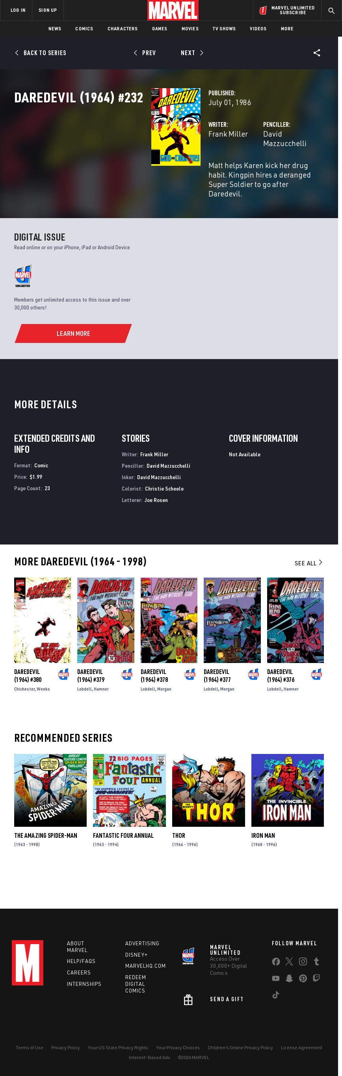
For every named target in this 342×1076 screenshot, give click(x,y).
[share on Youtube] (276, 980)
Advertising (142, 943)
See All (309, 595)
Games (159, 28)
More (287, 28)
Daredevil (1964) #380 (27, 707)
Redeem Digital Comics (135, 984)
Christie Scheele (164, 520)
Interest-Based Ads (149, 1057)
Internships (84, 984)
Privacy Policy (65, 1047)
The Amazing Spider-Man (45, 867)
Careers (79, 972)
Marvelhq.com (145, 966)
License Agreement (301, 1047)
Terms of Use (29, 1047)
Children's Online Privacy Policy (240, 1047)
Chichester (24, 721)
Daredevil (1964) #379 (90, 707)
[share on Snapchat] (289, 980)
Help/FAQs (81, 961)
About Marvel (77, 946)
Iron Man (263, 867)
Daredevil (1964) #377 (217, 707)
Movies (190, 28)
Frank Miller (132, 168)
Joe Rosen (156, 531)
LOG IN (18, 10)
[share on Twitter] (289, 963)
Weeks (43, 721)
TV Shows (224, 28)
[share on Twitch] (316, 980)
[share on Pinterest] (303, 980)
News (54, 28)
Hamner (101, 721)
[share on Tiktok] (276, 996)
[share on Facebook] (276, 963)
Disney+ (136, 955)
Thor (178, 867)
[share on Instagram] (303, 963)
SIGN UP (48, 10)
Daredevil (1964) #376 (280, 707)
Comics (84, 28)
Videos (258, 28)
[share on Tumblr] (316, 963)
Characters (123, 28)
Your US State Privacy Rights (118, 1047)
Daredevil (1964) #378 (154, 707)
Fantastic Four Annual (123, 867)
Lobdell (84, 721)
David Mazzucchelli (247, 168)
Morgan (164, 721)
